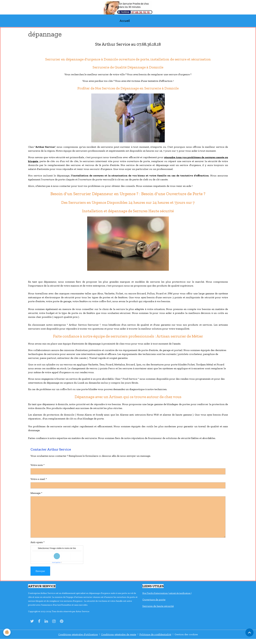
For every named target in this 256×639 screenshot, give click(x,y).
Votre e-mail (38, 479)
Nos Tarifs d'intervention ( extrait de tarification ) (167, 593)
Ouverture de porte (153, 599)
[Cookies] (7, 632)
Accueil (125, 20)
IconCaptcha (56, 562)
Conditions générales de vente (118, 634)
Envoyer (40, 571)
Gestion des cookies (186, 634)
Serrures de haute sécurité (158, 606)
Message (35, 493)
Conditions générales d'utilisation (78, 634)
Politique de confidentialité (155, 634)
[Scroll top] (249, 632)
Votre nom (37, 465)
